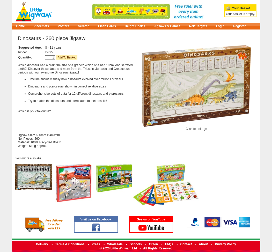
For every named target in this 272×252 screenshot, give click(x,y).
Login (220, 26)
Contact (186, 244)
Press (96, 244)
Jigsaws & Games (167, 26)
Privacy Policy (225, 244)
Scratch (83, 26)
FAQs (169, 244)
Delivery (42, 244)
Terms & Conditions (69, 244)
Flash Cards (107, 26)
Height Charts (135, 26)
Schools (136, 244)
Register (239, 26)
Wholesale (114, 244)
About (203, 244)
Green (153, 244)
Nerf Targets (198, 26)
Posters (63, 26)
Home (20, 26)
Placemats (41, 26)
